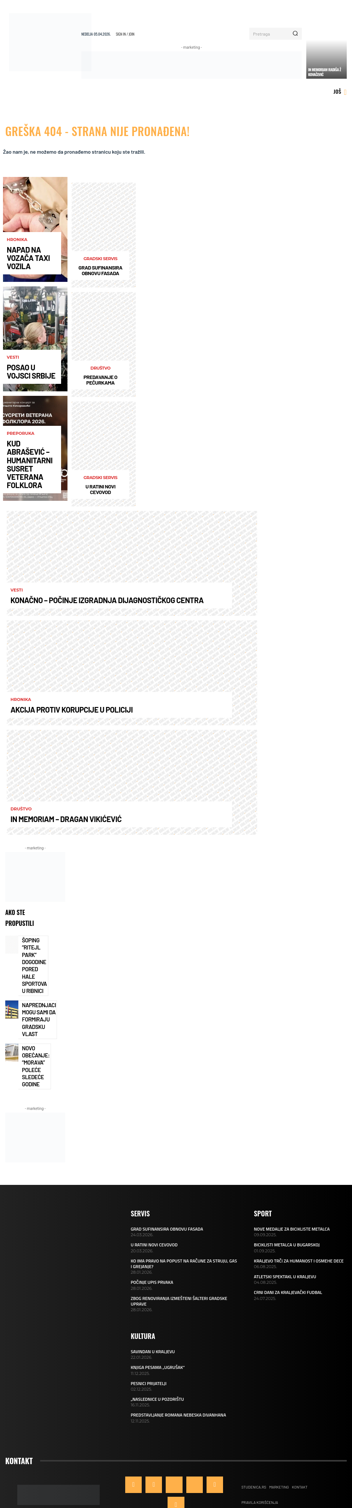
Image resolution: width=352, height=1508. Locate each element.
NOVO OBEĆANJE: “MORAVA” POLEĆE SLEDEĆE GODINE (32, 1025)
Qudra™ (224, 1480)
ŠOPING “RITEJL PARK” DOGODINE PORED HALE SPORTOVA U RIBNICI (34, 952)
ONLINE (180, 1480)
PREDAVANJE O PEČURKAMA (100, 380)
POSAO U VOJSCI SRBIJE (25, 374)
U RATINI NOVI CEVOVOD (100, 489)
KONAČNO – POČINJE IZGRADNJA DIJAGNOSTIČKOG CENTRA (75, 601)
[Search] (295, 34)
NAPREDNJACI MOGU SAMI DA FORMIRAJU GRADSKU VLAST (34, 989)
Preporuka (20, 466)
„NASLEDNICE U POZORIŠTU (156, 1343)
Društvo (100, 368)
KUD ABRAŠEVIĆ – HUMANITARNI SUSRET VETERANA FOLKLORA (32, 481)
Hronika (17, 253)
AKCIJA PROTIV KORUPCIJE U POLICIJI (51, 711)
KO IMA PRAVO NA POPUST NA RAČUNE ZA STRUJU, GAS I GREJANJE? (181, 1216)
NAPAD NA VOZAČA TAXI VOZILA (28, 265)
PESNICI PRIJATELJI (147, 1328)
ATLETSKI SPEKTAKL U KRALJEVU (283, 1229)
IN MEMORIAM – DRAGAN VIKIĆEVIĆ (48, 820)
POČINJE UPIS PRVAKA (151, 1234)
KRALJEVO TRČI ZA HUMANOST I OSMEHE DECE (296, 1213)
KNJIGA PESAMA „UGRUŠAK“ (156, 1313)
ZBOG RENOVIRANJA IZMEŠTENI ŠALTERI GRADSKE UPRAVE (184, 1250)
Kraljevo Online (140, 1480)
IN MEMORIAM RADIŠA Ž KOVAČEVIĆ (324, 72)
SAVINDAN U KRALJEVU (151, 1297)
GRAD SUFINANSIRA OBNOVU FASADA (100, 270)
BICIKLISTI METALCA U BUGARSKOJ (284, 1198)
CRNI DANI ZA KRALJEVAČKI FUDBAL (286, 1244)
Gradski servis (100, 259)
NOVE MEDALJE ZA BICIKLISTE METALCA (289, 1182)
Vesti (13, 363)
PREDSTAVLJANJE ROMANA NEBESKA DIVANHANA (175, 1359)
